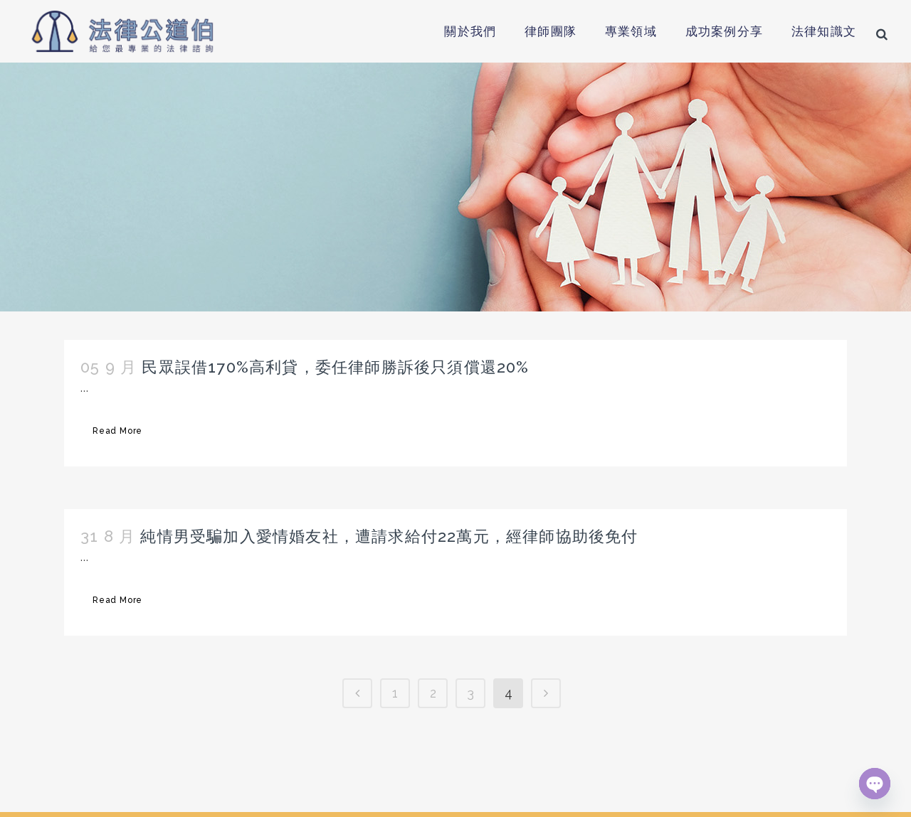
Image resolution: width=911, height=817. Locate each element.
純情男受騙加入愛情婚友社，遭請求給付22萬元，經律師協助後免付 (389, 536)
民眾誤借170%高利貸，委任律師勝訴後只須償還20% (335, 367)
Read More (117, 431)
